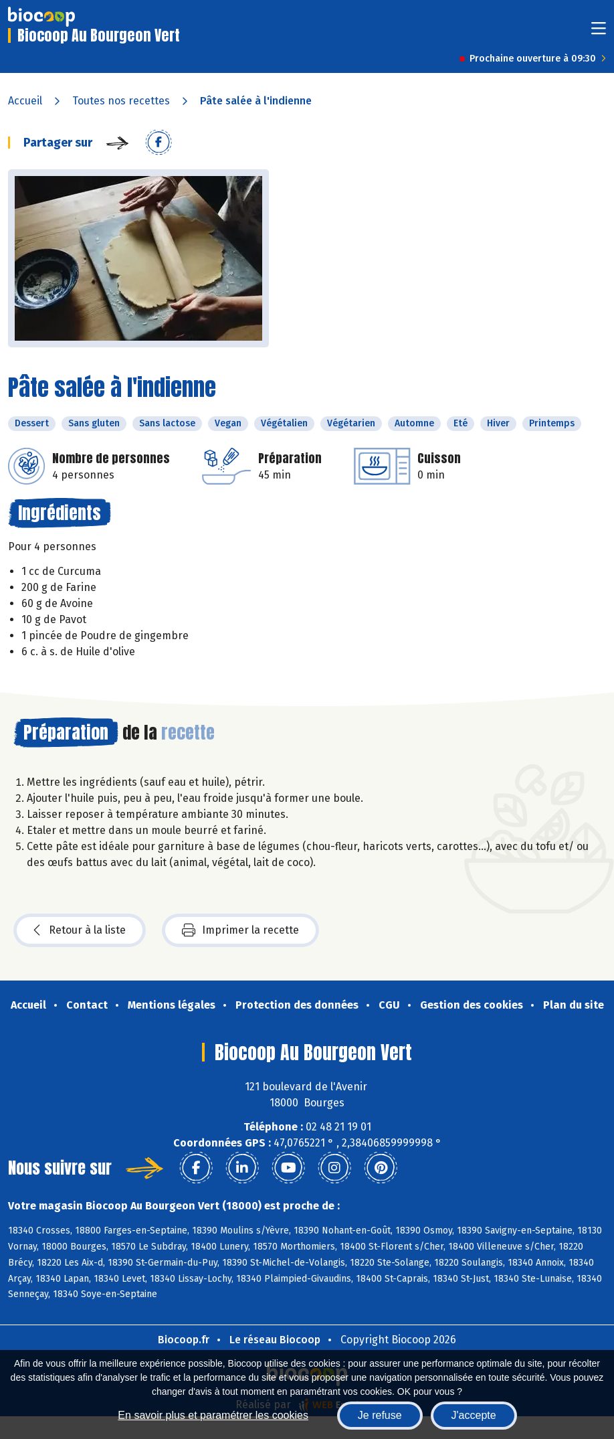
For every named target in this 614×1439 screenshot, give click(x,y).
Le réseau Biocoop (274, 1339)
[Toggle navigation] (598, 32)
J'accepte (473, 1415)
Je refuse (380, 1415)
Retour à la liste (79, 930)
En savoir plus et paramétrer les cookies (213, 1415)
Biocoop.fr (183, 1339)
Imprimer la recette (240, 930)
